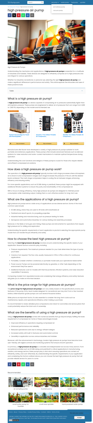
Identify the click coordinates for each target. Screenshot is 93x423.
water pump (65, 2)
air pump (54, 2)
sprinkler (82, 2)
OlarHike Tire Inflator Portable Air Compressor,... (73, 135)
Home (11, 412)
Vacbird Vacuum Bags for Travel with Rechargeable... (19, 135)
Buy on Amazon (20, 143)
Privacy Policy (22, 412)
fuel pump (74, 2)
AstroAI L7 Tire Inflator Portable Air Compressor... (46, 135)
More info (86, 413)
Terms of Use (55, 412)
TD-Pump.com (14, 2)
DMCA (49, 412)
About (15, 412)
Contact (43, 412)
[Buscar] (42, 2)
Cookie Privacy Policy (34, 412)
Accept (79, 417)
